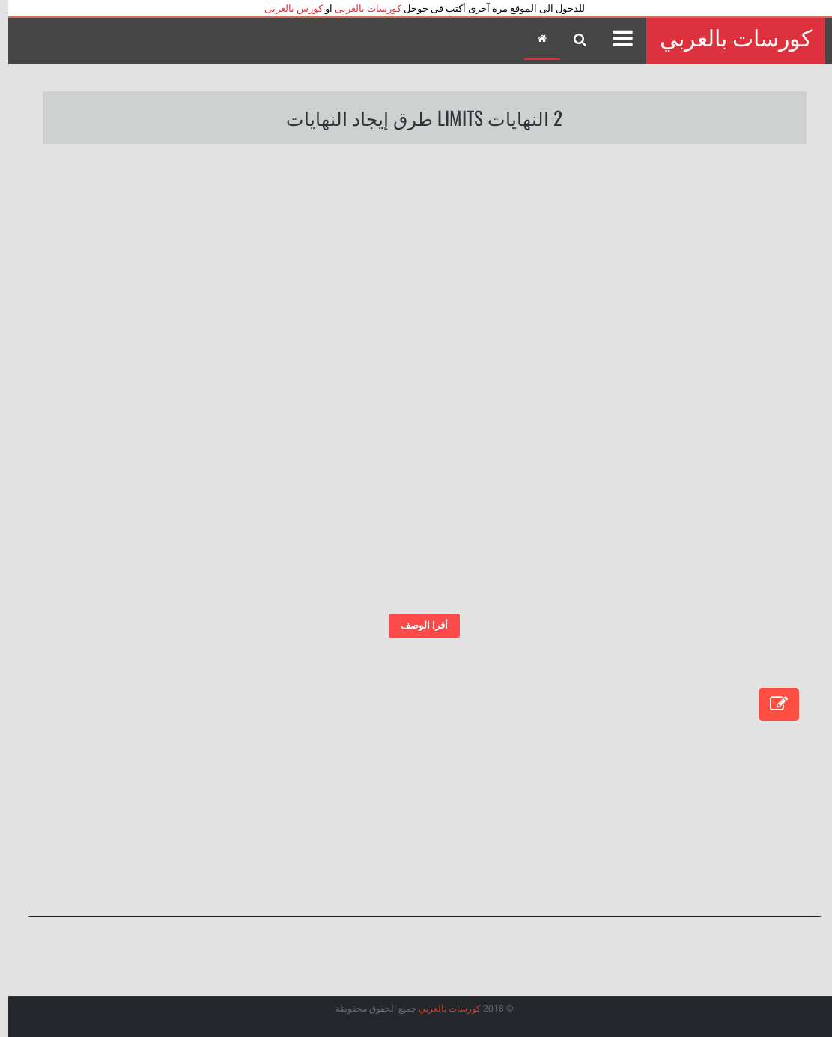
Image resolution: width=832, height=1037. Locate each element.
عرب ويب (444, 1021)
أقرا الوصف (416, 625)
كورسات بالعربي (728, 38)
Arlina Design (371, 1021)
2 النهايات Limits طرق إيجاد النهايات (416, 117)
